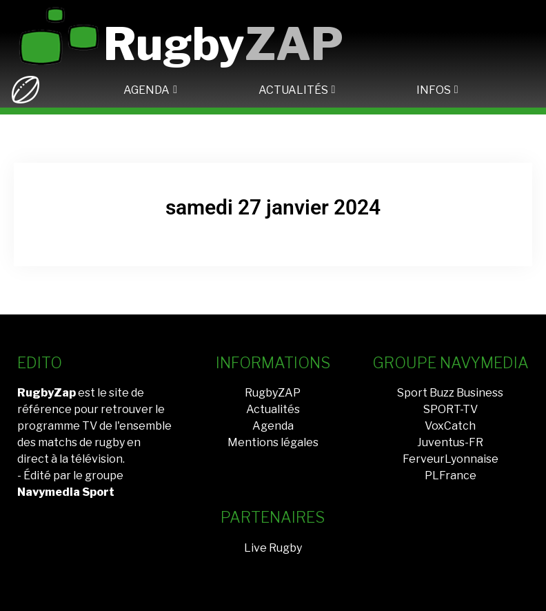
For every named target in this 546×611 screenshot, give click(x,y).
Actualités (273, 409)
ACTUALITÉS (293, 90)
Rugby (223, 44)
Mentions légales (273, 442)
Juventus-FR (450, 442)
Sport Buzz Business (450, 392)
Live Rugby (273, 547)
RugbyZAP (273, 392)
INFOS (433, 90)
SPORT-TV (450, 409)
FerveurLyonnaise (450, 458)
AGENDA (146, 90)
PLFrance (450, 475)
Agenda (273, 425)
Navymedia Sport (65, 492)
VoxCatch (450, 425)
